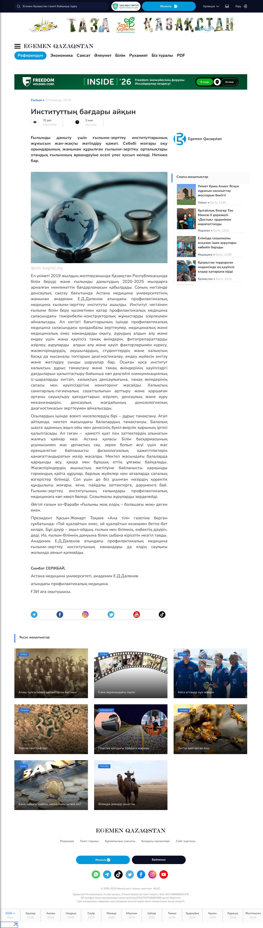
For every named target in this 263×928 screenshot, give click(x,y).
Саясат (83, 55)
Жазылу (169, 6)
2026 (10, 915)
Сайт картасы (185, 841)
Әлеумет (102, 55)
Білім (120, 55)
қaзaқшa (211, 6)
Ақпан (51, 915)
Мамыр (111, 915)
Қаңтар (30, 915)
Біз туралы (162, 55)
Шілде (152, 915)
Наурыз (71, 915)
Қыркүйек (192, 915)
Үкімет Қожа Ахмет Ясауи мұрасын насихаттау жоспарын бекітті (218, 191)
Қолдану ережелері (155, 841)
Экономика (61, 55)
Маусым (132, 915)
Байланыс (159, 860)
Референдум (30, 55)
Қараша (233, 915)
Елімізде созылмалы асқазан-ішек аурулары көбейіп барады (217, 243)
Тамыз (172, 915)
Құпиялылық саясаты (120, 841)
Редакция (67, 841)
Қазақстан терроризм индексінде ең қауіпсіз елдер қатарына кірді (216, 267)
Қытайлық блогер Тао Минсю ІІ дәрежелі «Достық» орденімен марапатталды (215, 217)
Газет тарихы (89, 841)
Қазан (212, 915)
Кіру (241, 6)
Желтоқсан (253, 915)
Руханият (138, 55)
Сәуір (91, 915)
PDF (181, 55)
